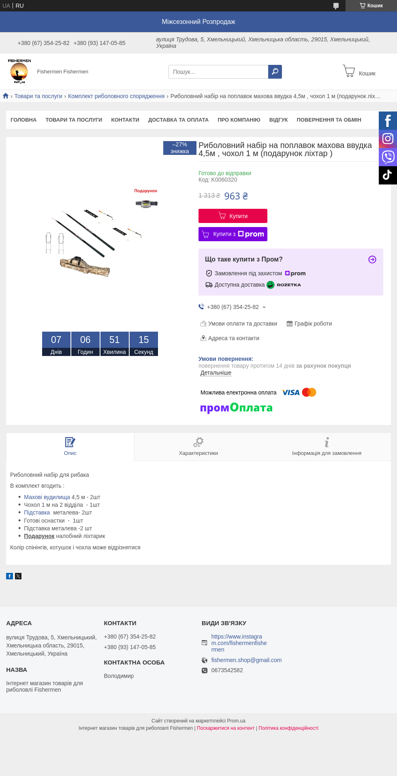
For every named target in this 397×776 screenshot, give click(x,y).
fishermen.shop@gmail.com (246, 660)
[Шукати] (275, 72)
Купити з (238, 234)
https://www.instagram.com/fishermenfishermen (239, 643)
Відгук (278, 120)
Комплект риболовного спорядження (116, 96)
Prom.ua (236, 721)
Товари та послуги (38, 96)
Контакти (125, 120)
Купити (239, 216)
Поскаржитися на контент (225, 728)
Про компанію (239, 120)
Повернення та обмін (329, 120)
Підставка (37, 512)
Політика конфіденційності (288, 728)
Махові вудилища (47, 497)
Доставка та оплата (178, 120)
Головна (23, 120)
